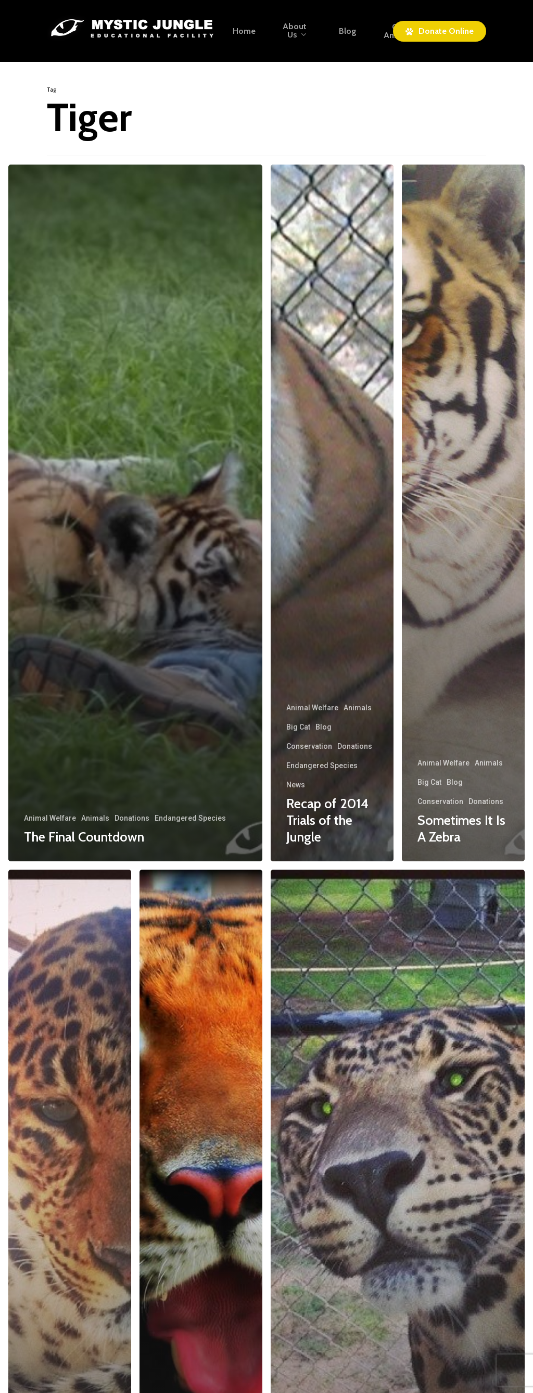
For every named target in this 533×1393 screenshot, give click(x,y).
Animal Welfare (50, 818)
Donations (132, 818)
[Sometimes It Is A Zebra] (463, 513)
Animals (95, 818)
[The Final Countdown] (135, 513)
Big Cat (298, 727)
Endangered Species (190, 818)
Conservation (309, 746)
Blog (323, 727)
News (295, 785)
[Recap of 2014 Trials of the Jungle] (332, 513)
